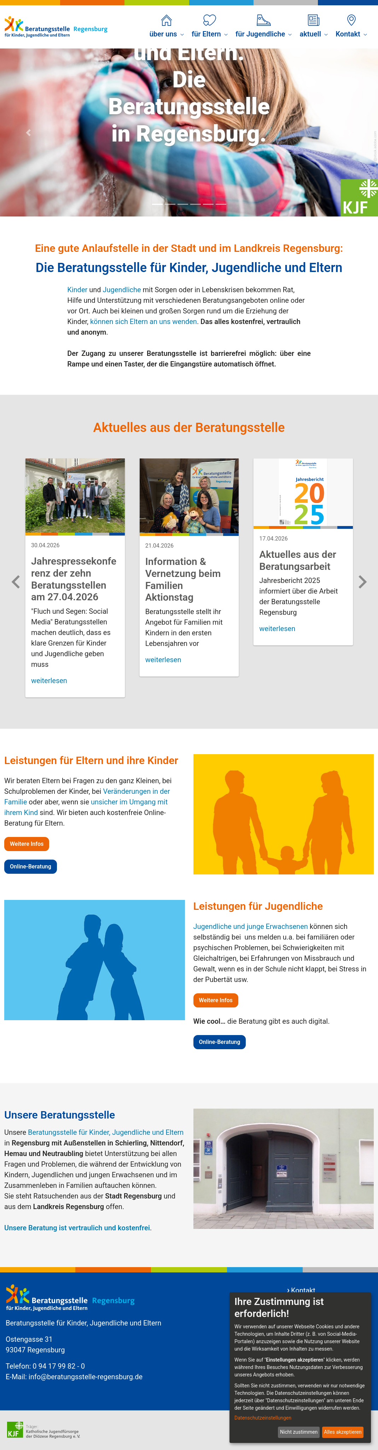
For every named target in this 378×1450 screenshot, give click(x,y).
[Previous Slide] (28, 132)
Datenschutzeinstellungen (262, 1418)
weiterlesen (49, 680)
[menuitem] (167, 27)
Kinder (77, 289)
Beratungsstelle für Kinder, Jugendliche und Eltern (106, 1132)
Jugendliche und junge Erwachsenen (250, 926)
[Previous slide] (17, 582)
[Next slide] (362, 582)
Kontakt (303, 1290)
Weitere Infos (26, 843)
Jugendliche (122, 289)
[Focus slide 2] (170, 204)
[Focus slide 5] (208, 204)
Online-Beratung (30, 866)
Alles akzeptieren (342, 1432)
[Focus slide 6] (221, 204)
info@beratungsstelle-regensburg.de (86, 1377)
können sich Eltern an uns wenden (143, 321)
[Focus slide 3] (183, 204)
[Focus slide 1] (157, 204)
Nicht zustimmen (299, 1432)
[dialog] (300, 1367)
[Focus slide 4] (195, 204)
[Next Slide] (349, 132)
